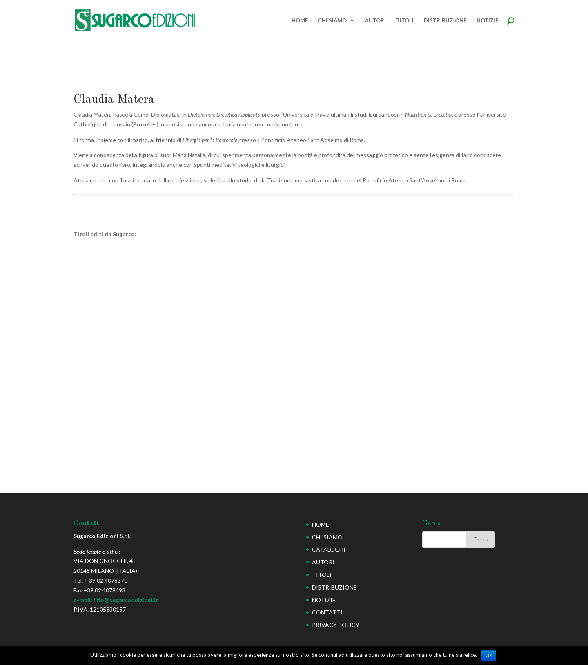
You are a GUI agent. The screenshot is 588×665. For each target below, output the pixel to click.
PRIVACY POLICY (335, 624)
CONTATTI (327, 612)
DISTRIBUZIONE (445, 21)
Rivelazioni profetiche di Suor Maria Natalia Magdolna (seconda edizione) (117, 401)
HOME (300, 21)
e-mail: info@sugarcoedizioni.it (116, 599)
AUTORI (375, 21)
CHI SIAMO (332, 21)
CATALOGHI (328, 549)
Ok (489, 655)
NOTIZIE (487, 21)
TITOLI (405, 21)
